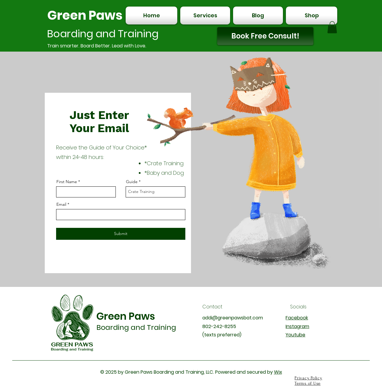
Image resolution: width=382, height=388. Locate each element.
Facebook (297, 317)
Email (61, 204)
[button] (332, 27)
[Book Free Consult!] (265, 36)
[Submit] (120, 234)
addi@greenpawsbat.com (232, 317)
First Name (66, 182)
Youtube (295, 334)
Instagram (297, 326)
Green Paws (85, 15)
